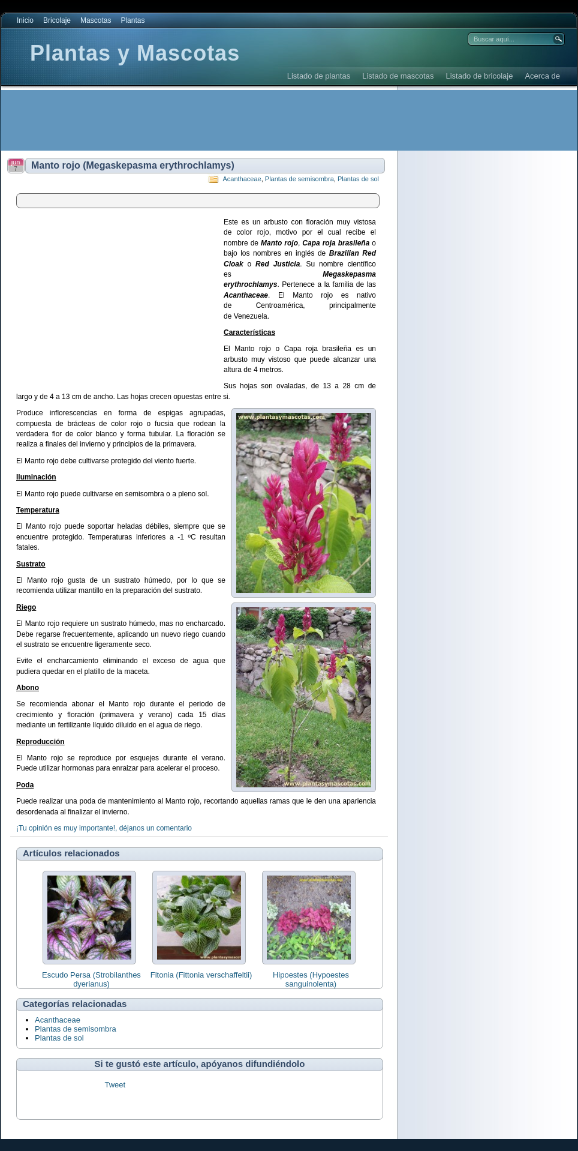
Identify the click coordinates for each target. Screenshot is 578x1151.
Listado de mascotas (398, 75)
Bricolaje (57, 20)
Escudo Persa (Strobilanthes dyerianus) (91, 979)
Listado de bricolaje (479, 75)
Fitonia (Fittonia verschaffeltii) (201, 974)
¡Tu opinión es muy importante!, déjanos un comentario (104, 828)
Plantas (132, 20)
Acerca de (542, 75)
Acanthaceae (241, 178)
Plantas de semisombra (299, 178)
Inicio (25, 20)
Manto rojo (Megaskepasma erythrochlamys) (132, 165)
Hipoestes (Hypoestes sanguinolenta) (311, 979)
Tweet (114, 1084)
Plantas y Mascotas (135, 53)
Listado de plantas (319, 75)
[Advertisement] (219, 120)
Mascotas (95, 20)
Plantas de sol (358, 178)
